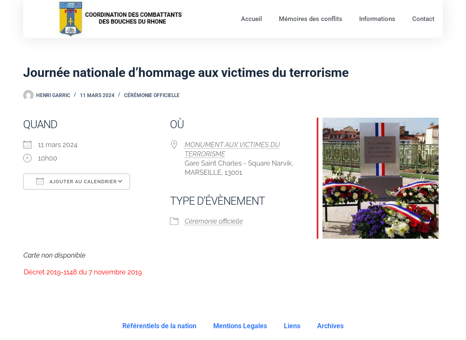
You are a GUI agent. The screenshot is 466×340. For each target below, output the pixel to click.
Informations (377, 19)
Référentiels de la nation (159, 326)
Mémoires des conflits (310, 19)
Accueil (251, 19)
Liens (292, 326)
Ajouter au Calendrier (76, 181)
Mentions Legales (240, 326)
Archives (330, 326)
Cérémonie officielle (152, 95)
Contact (423, 19)
